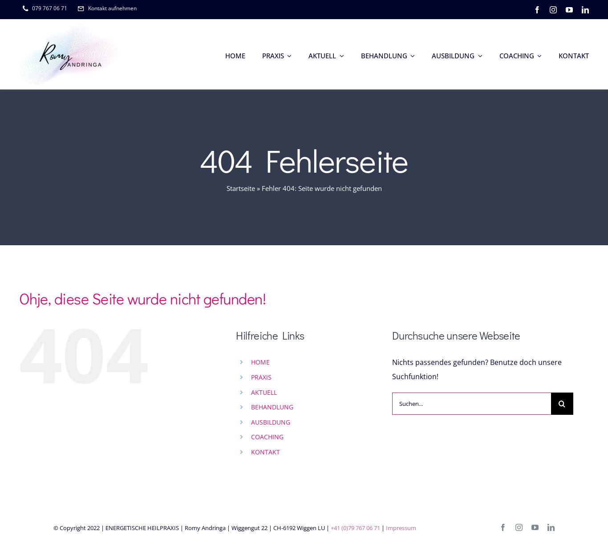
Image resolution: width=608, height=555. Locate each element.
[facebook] (537, 9)
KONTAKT (265, 452)
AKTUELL (264, 392)
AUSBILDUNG (270, 422)
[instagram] (553, 9)
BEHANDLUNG (272, 407)
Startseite (241, 188)
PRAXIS (261, 377)
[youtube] (569, 9)
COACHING (267, 437)
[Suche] (562, 404)
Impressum (401, 528)
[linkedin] (585, 9)
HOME (260, 362)
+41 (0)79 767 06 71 (355, 528)
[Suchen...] (471, 404)
